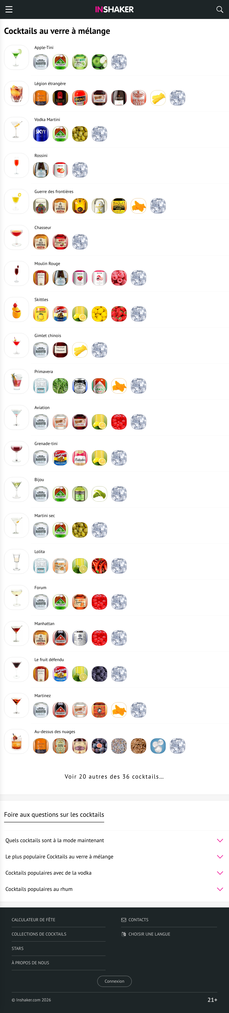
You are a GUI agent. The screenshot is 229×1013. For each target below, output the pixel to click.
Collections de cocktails (39, 934)
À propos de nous (30, 963)
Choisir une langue (145, 934)
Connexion (114, 981)
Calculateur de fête (33, 920)
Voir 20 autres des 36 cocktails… (114, 776)
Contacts (134, 920)
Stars (18, 948)
